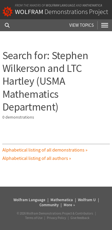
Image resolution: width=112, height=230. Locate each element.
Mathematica (92, 5)
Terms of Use (33, 218)
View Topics (81, 25)
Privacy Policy (56, 218)
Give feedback (79, 218)
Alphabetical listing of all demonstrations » (45, 150)
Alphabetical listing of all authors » (36, 158)
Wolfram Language (60, 5)
